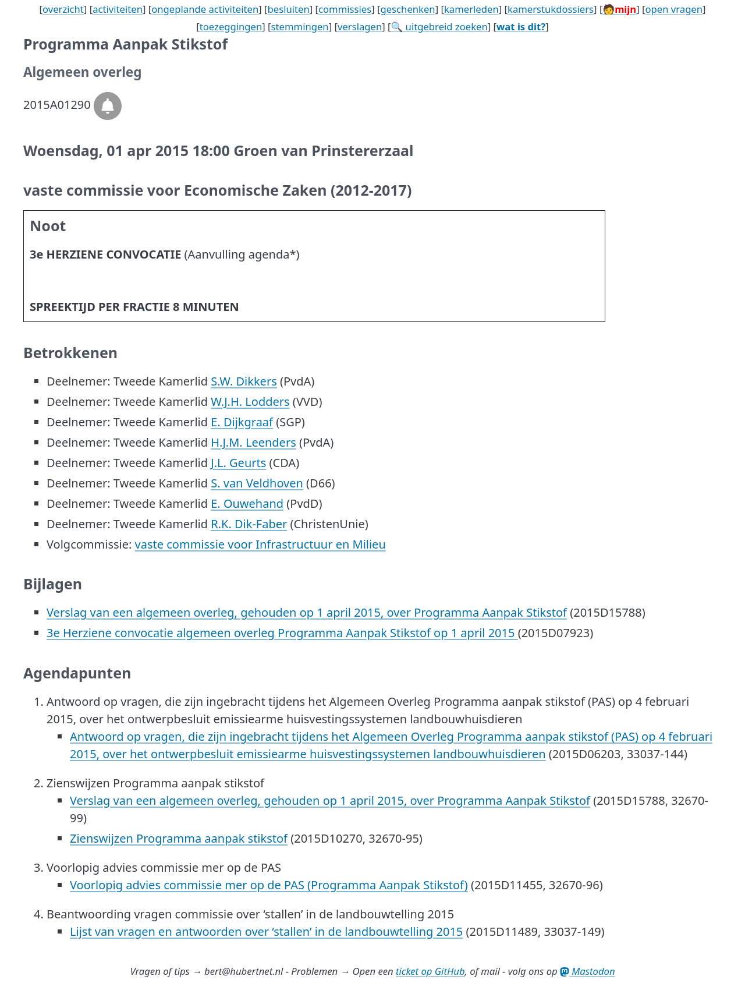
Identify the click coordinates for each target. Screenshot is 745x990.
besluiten (289, 9)
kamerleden (471, 9)
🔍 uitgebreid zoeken (439, 26)
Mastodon (587, 971)
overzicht (63, 9)
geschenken (407, 9)
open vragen (674, 9)
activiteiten (118, 9)
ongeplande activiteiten (204, 9)
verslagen (360, 26)
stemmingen (300, 26)
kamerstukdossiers (551, 9)
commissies (344, 9)
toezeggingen (231, 26)
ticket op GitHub (430, 971)
